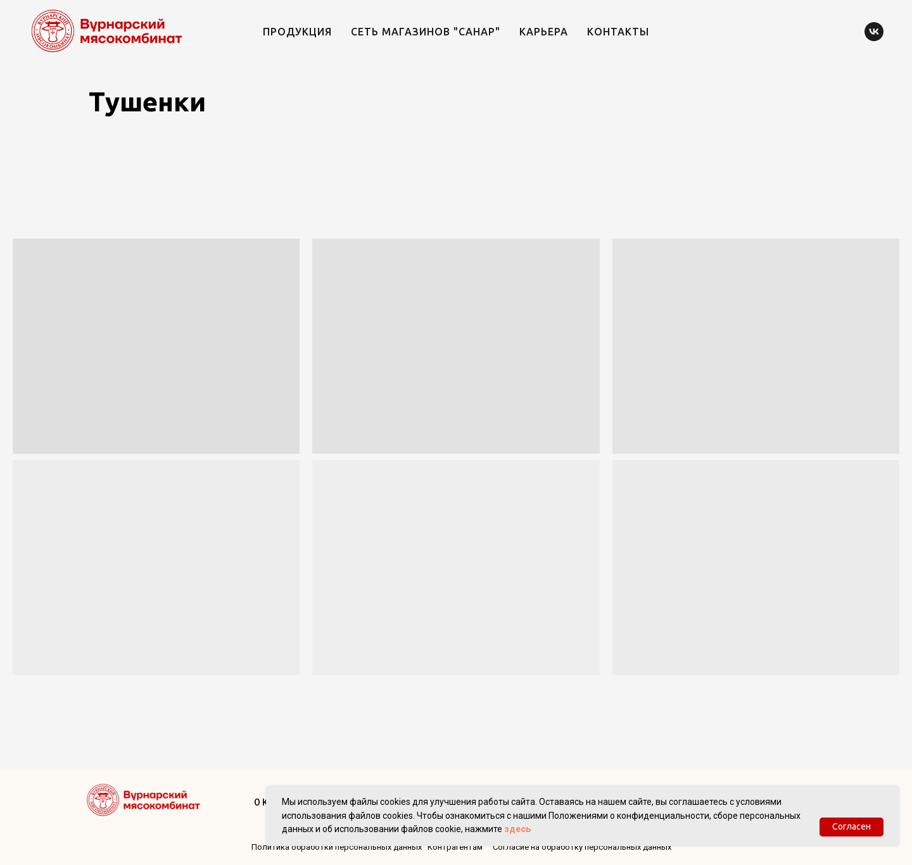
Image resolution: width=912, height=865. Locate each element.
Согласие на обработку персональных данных (582, 847)
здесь (517, 829)
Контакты (618, 31)
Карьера (543, 31)
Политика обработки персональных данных (336, 847)
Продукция (297, 31)
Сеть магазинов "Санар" (425, 31)
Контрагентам (455, 847)
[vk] (874, 31)
